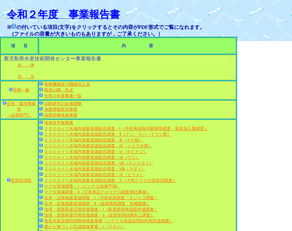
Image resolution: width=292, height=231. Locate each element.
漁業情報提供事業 (61, 109)
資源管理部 (21, 180)
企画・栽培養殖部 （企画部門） (21, 109)
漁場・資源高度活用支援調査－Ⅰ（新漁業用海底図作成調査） (101, 209)
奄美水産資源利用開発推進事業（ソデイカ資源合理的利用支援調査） (109, 220)
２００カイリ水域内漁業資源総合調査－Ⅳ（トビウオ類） (98, 145)
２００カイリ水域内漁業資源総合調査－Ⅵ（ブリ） (92, 157)
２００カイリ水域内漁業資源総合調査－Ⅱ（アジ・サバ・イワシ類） (107, 134)
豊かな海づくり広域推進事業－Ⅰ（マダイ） (84, 226)
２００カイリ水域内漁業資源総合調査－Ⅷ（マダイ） (95, 169)
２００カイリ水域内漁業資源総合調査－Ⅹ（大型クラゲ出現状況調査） (110, 180)
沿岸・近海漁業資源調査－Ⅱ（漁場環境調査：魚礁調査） (97, 203)
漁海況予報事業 (58, 122)
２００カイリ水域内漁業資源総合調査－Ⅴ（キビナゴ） (95, 151)
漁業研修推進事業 (61, 115)
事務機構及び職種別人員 (67, 84)
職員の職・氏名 (58, 90)
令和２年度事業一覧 (63, 95)
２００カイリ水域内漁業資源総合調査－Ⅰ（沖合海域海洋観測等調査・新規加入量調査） (126, 128)
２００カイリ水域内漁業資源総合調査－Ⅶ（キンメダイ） (98, 163)
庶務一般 (21, 90)
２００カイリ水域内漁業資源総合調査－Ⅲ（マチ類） (93, 140)
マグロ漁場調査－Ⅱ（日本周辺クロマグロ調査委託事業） (97, 192)
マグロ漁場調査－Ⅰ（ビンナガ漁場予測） (82, 186)
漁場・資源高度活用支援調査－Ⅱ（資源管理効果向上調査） (99, 215)
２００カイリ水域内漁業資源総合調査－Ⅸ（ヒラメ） (94, 174)
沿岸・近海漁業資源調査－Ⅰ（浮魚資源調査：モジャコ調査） (101, 197)
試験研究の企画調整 (63, 103)
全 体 (26, 65)
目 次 (26, 76)
